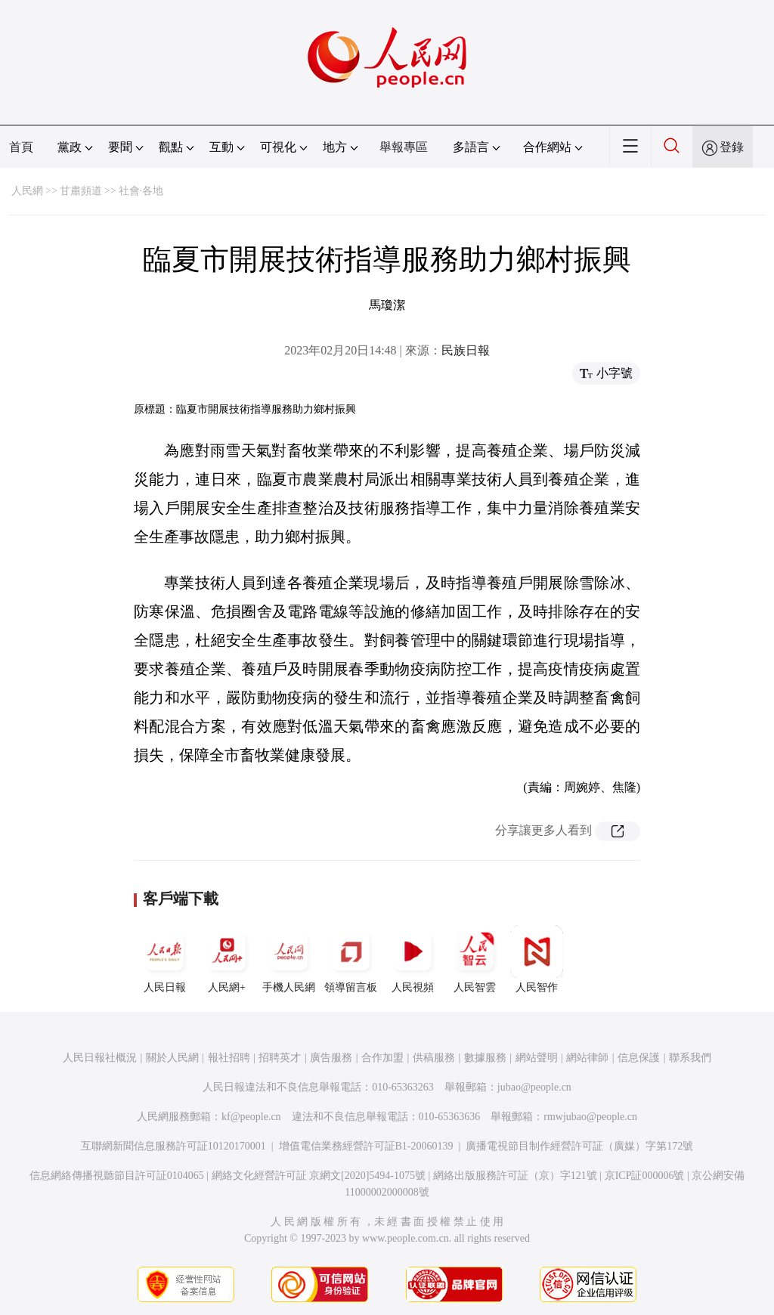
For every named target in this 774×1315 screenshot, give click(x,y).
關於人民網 (172, 1057)
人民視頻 (412, 959)
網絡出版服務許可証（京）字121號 (515, 1175)
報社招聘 (229, 1057)
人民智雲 (474, 959)
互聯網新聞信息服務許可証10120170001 (173, 1146)
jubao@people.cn (534, 1087)
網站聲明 (536, 1057)
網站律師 (587, 1057)
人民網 (27, 190)
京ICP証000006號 (645, 1175)
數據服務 (485, 1057)
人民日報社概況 (100, 1057)
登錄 (732, 147)
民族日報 (465, 350)
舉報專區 (403, 147)
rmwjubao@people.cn (590, 1116)
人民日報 (164, 959)
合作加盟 (382, 1057)
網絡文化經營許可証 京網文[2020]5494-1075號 (319, 1175)
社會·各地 (141, 190)
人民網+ (226, 959)
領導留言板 (350, 959)
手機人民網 (288, 959)
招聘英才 (280, 1057)
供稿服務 (434, 1057)
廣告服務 (331, 1057)
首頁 (21, 147)
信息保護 (639, 1057)
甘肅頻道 (81, 190)
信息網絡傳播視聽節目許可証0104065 (116, 1175)
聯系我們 (690, 1057)
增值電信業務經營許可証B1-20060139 (366, 1146)
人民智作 (536, 959)
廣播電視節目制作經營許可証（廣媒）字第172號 (579, 1146)
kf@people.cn (251, 1116)
